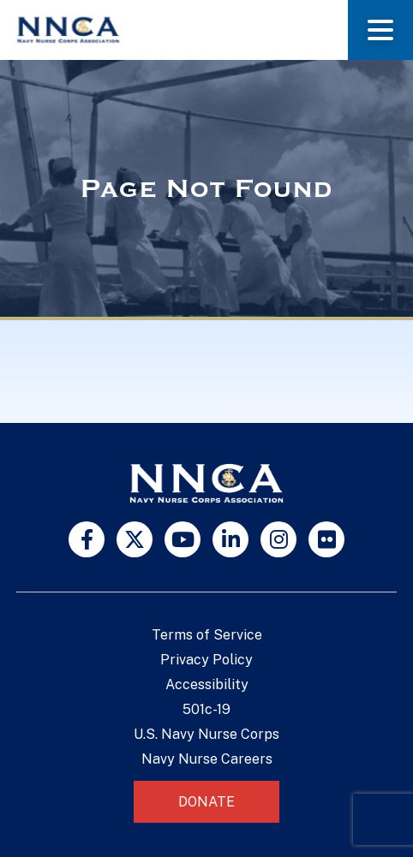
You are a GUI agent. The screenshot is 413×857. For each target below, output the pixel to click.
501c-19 (206, 709)
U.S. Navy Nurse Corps (206, 734)
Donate (206, 802)
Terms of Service (207, 635)
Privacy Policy (206, 660)
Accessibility (206, 684)
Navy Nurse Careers (206, 759)
